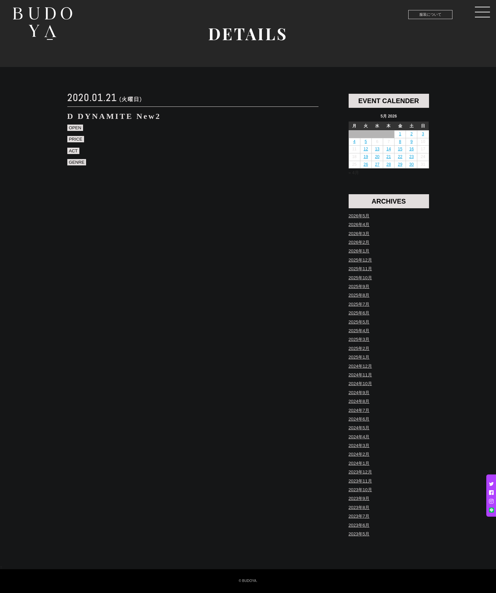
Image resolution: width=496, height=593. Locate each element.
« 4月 (354, 172)
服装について (430, 14)
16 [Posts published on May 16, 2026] (411, 149)
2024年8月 (359, 401)
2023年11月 (360, 481)
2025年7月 (359, 304)
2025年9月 (359, 286)
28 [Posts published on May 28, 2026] (388, 164)
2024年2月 (359, 454)
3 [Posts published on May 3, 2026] (423, 134)
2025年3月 (359, 339)
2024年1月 (359, 463)
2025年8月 (359, 295)
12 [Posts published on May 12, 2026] (366, 149)
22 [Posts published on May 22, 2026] (400, 156)
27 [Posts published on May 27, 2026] (377, 164)
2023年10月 (360, 489)
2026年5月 (359, 215)
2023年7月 (359, 516)
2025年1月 (359, 357)
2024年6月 (359, 419)
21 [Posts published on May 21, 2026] (388, 156)
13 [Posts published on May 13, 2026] (377, 149)
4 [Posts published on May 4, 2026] (354, 141)
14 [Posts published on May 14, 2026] (388, 149)
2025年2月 (359, 348)
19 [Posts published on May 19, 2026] (366, 156)
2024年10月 (360, 383)
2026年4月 (359, 224)
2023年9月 (359, 498)
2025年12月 (360, 260)
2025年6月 (359, 312)
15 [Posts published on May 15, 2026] (400, 149)
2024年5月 (359, 427)
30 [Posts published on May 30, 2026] (411, 164)
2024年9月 (359, 392)
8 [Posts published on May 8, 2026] (400, 141)
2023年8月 (359, 507)
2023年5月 (359, 533)
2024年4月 (359, 436)
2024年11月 (360, 374)
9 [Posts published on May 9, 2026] (411, 141)
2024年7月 (359, 410)
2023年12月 (360, 471)
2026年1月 (359, 250)
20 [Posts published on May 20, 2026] (377, 156)
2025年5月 (359, 321)
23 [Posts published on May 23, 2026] (411, 156)
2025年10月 (360, 277)
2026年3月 (359, 233)
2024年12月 (360, 366)
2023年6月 (359, 525)
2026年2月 (359, 242)
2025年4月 (359, 330)
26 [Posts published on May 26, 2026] (366, 164)
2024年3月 (359, 445)
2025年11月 (360, 268)
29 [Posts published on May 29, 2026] (400, 164)
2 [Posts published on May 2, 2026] (411, 134)
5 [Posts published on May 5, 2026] (366, 141)
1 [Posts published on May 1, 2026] (400, 134)
